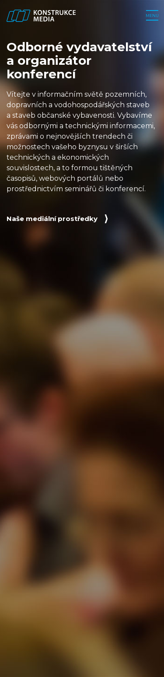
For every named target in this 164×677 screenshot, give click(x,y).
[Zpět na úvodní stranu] (41, 16)
